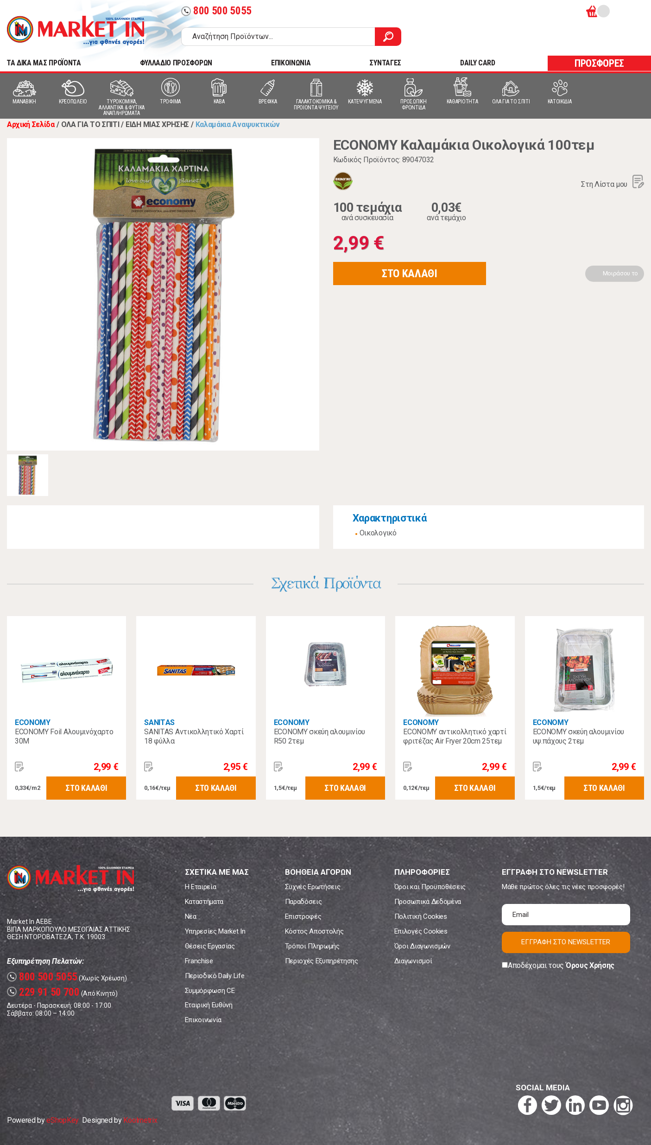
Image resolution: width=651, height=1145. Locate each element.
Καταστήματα (204, 901)
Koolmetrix (140, 1120)
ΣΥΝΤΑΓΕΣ (385, 62)
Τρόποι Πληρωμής (312, 946)
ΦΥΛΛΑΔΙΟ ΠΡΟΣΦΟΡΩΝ (176, 62)
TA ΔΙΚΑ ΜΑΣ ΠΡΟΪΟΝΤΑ (43, 62)
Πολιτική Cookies (420, 916)
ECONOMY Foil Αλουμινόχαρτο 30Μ (64, 736)
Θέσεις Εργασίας (210, 946)
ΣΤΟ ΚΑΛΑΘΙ (409, 273)
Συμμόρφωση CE (210, 990)
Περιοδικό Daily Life (215, 976)
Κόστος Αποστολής (314, 931)
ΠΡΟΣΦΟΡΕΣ (599, 63)
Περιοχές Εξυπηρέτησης (321, 961)
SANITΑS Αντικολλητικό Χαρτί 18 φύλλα (193, 736)
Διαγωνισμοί (413, 961)
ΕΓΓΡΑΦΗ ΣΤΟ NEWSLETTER (565, 942)
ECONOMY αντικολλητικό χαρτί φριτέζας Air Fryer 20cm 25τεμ (454, 736)
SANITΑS (159, 722)
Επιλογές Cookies (421, 931)
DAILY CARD (477, 62)
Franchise (199, 961)
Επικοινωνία (203, 1020)
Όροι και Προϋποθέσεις (430, 887)
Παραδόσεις (303, 901)
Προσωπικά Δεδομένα (427, 901)
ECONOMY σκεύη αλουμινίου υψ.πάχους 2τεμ (578, 736)
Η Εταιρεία (200, 887)
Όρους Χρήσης (590, 965)
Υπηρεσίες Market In (215, 931)
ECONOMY (33, 722)
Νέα (190, 916)
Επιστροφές (303, 916)
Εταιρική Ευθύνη (209, 1005)
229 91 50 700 (43, 992)
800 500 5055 (216, 11)
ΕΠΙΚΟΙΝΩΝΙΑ (290, 62)
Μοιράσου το (620, 273)
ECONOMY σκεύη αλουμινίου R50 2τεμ (319, 736)
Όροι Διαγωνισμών (422, 946)
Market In (75, 30)
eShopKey (62, 1120)
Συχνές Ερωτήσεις (313, 887)
